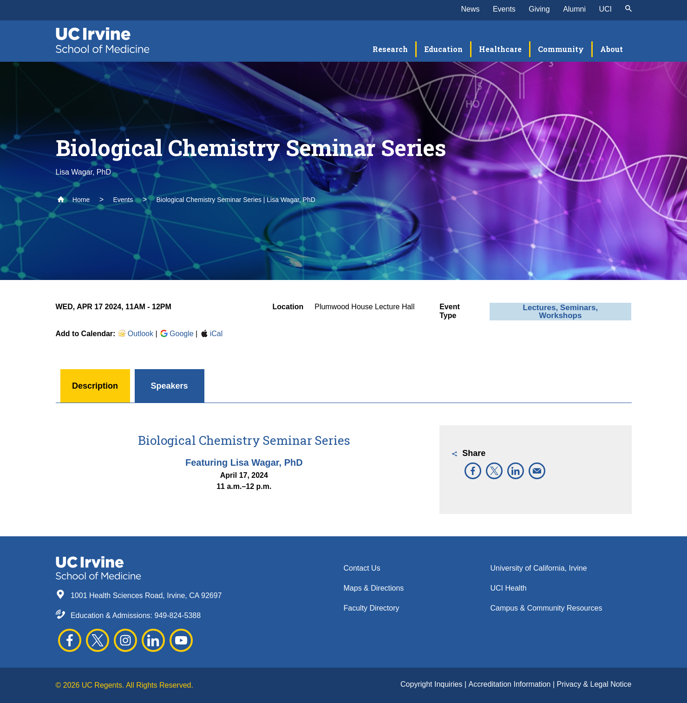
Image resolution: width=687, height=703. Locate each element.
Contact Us (362, 568)
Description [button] (95, 386)
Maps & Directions (374, 588)
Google (176, 334)
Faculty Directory (371, 608)
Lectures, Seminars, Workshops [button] (560, 311)
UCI (605, 9)
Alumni (574, 9)
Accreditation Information (511, 684)
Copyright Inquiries (432, 684)
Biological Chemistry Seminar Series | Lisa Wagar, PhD (236, 199)
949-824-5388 (177, 615)
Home (74, 199)
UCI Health (509, 588)
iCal (211, 334)
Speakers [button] (169, 386)
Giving (539, 9)
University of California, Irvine (539, 568)
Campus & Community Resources (546, 608)
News (470, 9)
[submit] (628, 9)
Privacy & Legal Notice (594, 684)
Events (504, 9)
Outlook (135, 334)
